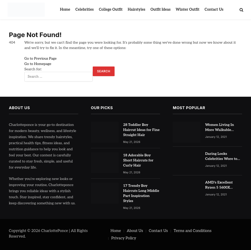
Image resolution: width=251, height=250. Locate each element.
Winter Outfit (187, 9)
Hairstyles (136, 9)
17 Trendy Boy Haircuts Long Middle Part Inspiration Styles (141, 193)
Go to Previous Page (40, 58)
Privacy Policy (123, 238)
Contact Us (214, 9)
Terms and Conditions (193, 230)
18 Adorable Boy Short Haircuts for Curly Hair (138, 160)
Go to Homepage (37, 64)
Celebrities (84, 9)
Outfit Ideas (160, 9)
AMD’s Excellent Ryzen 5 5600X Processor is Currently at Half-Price (223, 185)
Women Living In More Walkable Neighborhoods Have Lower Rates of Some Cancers (222, 127)
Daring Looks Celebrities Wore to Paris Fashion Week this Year (221, 156)
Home (65, 9)
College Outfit (110, 9)
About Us (135, 230)
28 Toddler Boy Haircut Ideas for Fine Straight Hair (141, 130)
